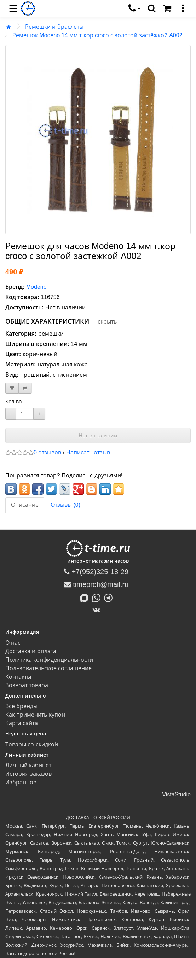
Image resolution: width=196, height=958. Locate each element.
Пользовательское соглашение (48, 668)
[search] (152, 8)
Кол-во (13, 401)
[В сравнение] (25, 388)
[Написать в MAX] (86, 597)
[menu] (13, 8)
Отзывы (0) (65, 505)
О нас (13, 643)
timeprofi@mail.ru (96, 584)
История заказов (28, 774)
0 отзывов (47, 452)
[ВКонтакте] (98, 610)
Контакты (18, 677)
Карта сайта (21, 723)
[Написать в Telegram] (110, 597)
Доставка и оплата (30, 651)
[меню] (183, 8)
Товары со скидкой (31, 744)
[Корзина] (167, 8)
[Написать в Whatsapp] (98, 597)
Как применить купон (35, 715)
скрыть (107, 322)
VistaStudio (176, 794)
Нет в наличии (98, 435)
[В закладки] (12, 388)
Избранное (20, 782)
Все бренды (21, 706)
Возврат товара (26, 685)
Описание (25, 505)
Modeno (36, 287)
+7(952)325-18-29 (96, 572)
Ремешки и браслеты (54, 27)
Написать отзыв (88, 452)
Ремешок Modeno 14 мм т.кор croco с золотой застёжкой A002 (97, 35)
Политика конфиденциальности (49, 660)
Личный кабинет (28, 765)
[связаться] (134, 8)
